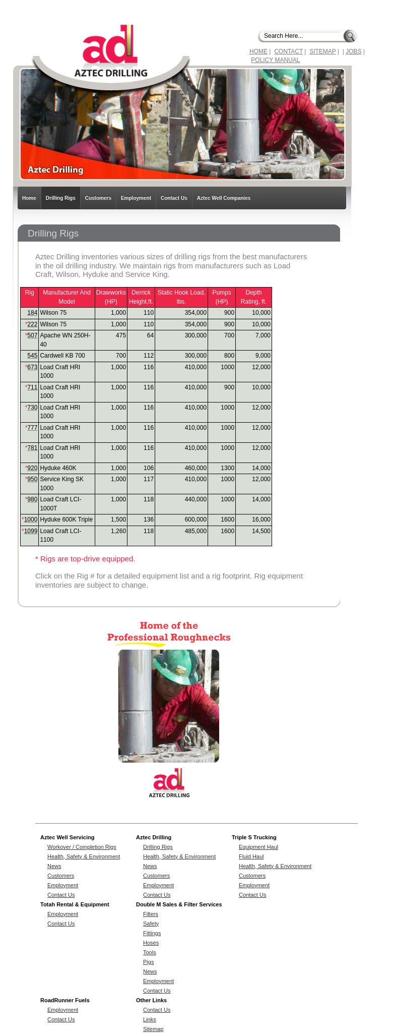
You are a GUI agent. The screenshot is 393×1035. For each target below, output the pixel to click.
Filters (150, 914)
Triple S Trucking (254, 837)
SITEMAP (322, 51)
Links (149, 1019)
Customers (98, 198)
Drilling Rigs (61, 198)
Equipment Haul (258, 847)
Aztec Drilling (153, 837)
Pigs (148, 962)
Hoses (151, 943)
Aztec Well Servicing (67, 837)
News (54, 866)
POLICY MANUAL (275, 60)
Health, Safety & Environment (83, 856)
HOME (258, 51)
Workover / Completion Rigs (81, 847)
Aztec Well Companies (224, 198)
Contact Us (174, 198)
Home (29, 198)
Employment (136, 198)
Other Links (151, 1000)
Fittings (152, 933)
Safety (151, 924)
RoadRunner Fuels (65, 1000)
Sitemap (153, 1029)
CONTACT (288, 51)
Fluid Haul (251, 856)
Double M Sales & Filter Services (179, 904)
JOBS (353, 51)
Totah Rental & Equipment (74, 904)
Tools (149, 952)
